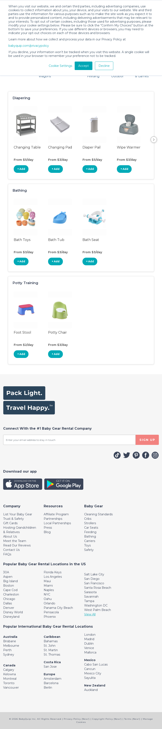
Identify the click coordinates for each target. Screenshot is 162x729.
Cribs (87, 519)
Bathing (90, 536)
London (90, 635)
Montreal (9, 679)
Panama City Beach (58, 608)
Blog (47, 532)
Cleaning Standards (98, 514)
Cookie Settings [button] (60, 66)
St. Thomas (52, 654)
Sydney (8, 654)
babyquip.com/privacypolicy (28, 46)
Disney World (13, 612)
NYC (47, 594)
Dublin (89, 643)
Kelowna (9, 674)
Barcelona (51, 683)
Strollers (90, 523)
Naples (49, 590)
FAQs (7, 554)
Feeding (90, 532)
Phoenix (50, 617)
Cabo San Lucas (96, 664)
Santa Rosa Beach (97, 588)
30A (6, 572)
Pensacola (51, 612)
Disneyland (11, 617)
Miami (48, 585)
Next (154, 139)
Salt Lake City (94, 574)
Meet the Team (14, 541)
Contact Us (11, 550)
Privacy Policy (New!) (77, 719)
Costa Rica (52, 662)
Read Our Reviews (17, 545)
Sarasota (90, 592)
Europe (49, 674)
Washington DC (96, 605)
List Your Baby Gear (17, 514)
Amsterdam (52, 679)
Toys (87, 545)
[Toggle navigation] (11, 506)
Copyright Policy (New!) (107, 719)
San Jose (50, 666)
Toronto (9, 683)
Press (48, 528)
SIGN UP (147, 440)
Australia (10, 637)
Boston (8, 585)
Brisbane (9, 641)
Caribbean (52, 637)
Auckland (91, 690)
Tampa (89, 601)
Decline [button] (104, 66)
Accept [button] (83, 66)
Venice (89, 648)
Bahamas (51, 641)
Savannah (91, 596)
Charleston (11, 594)
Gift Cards (10, 523)
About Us (10, 536)
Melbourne (11, 646)
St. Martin (51, 650)
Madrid (89, 639)
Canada (9, 665)
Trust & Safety (13, 519)
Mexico (90, 660)
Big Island (10, 581)
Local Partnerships (57, 523)
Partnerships (53, 519)
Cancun (89, 669)
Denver (8, 608)
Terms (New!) (132, 719)
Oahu (48, 599)
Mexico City (92, 673)
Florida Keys (52, 572)
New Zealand (94, 685)
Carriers (89, 541)
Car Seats (91, 528)
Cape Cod (10, 590)
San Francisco (94, 583)
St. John (49, 646)
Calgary (8, 670)
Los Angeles (53, 577)
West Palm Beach (97, 610)
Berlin (48, 687)
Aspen (7, 577)
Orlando (49, 603)
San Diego (92, 579)
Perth (7, 650)
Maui (47, 581)
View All (90, 614)
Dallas (7, 603)
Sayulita (90, 678)
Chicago (9, 599)
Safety (89, 550)
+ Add (21, 169)
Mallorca (90, 652)
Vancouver (11, 687)
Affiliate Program (56, 514)
